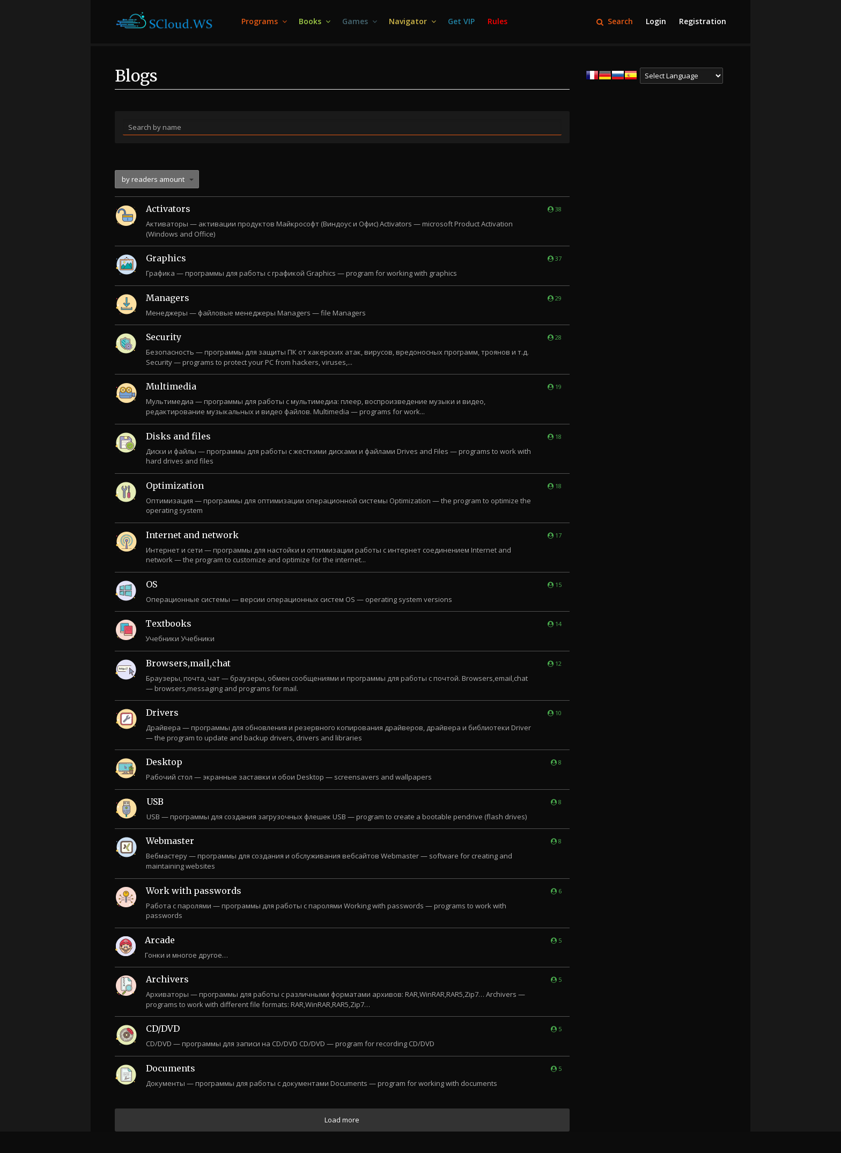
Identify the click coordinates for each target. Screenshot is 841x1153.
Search (614, 21)
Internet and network (192, 535)
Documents (170, 1068)
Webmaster (170, 840)
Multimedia (171, 386)
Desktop (164, 762)
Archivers (167, 979)
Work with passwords (193, 890)
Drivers (162, 712)
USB (155, 801)
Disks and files (178, 436)
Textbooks (168, 623)
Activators (168, 208)
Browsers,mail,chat (188, 663)
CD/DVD (163, 1028)
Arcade (160, 940)
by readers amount (153, 179)
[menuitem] (263, 21)
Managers (167, 297)
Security (163, 337)
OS (151, 584)
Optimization (175, 485)
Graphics (166, 258)
